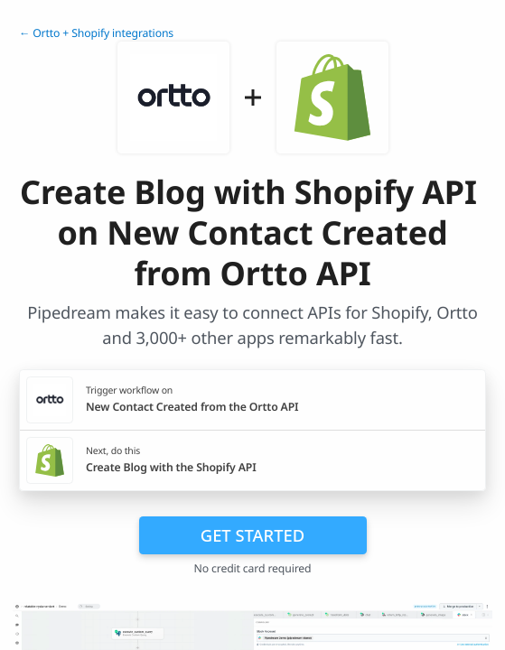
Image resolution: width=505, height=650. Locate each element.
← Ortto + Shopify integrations (96, 33)
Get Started (252, 535)
